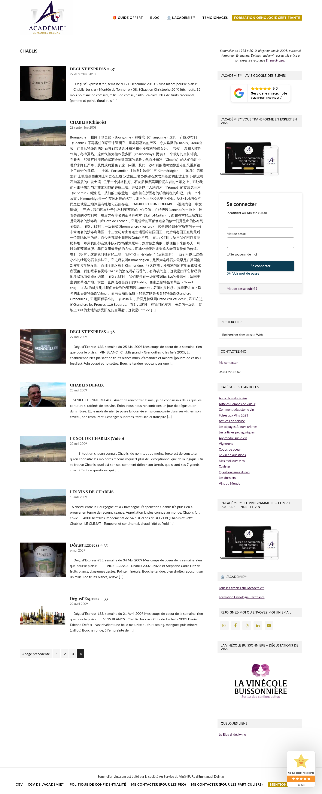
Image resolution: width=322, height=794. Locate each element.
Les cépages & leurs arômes (238, 427)
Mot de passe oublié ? (242, 288)
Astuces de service (232, 421)
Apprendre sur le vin (233, 438)
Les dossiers (227, 478)
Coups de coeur (230, 449)
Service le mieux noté (269, 93)
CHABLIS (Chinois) (88, 122)
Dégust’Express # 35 (89, 545)
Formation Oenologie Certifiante (241, 597)
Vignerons (226, 443)
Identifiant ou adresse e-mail (247, 213)
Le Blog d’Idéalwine (232, 734)
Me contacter (228, 362)
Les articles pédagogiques (237, 432)
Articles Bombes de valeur (237, 404)
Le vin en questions (232, 455)
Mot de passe (236, 234)
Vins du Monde (229, 483)
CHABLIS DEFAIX (87, 385)
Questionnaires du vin (234, 472)
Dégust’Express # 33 (89, 598)
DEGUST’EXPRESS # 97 (92, 68)
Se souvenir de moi (242, 254)
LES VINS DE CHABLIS (92, 491)
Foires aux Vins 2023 (233, 415)
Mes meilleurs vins (232, 461)
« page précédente (36, 654)
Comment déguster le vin (236, 409)
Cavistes (225, 466)
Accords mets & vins (233, 398)
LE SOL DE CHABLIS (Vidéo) (97, 438)
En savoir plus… (276, 60)
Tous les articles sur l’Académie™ (241, 588)
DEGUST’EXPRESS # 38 (92, 331)
